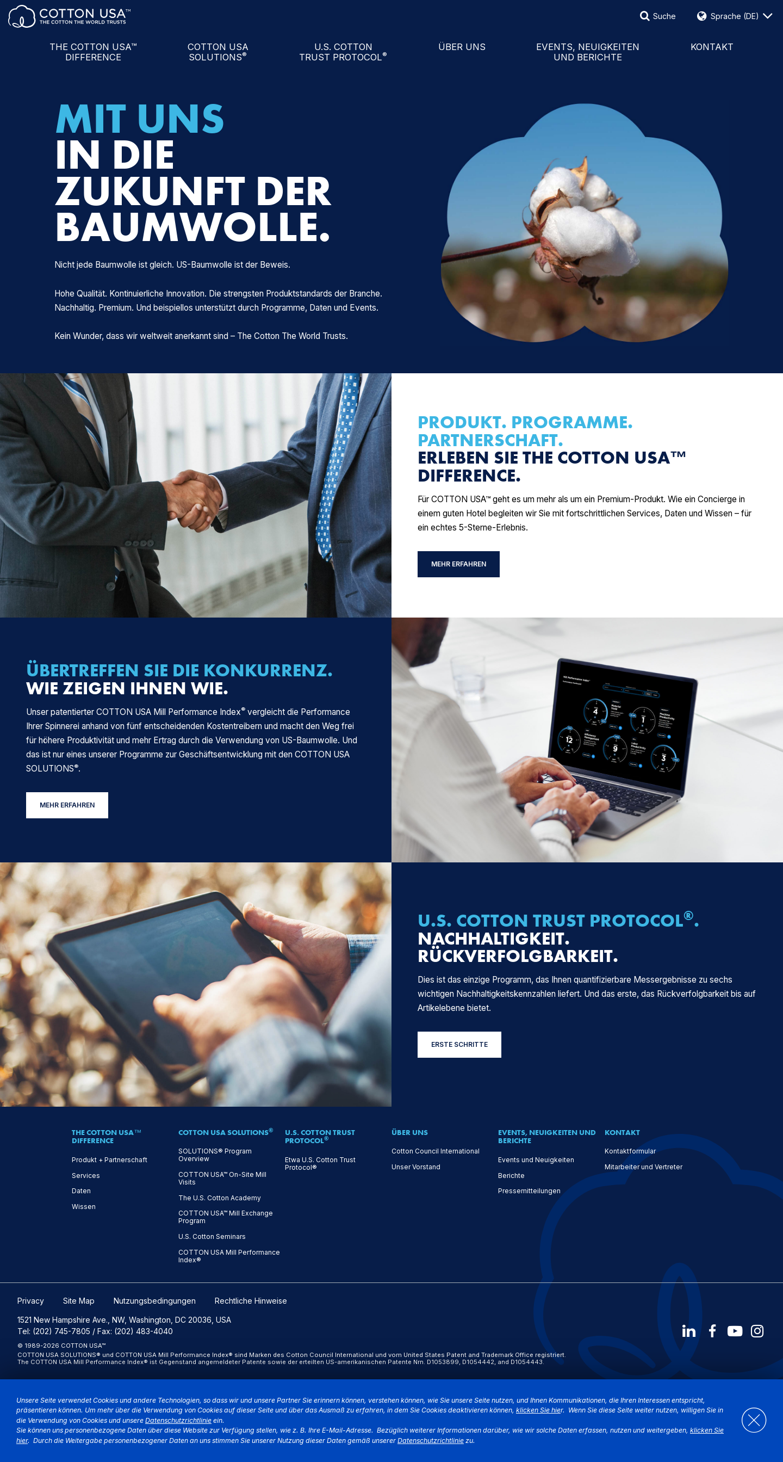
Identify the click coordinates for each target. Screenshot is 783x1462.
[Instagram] (758, 1331)
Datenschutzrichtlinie (178, 1420)
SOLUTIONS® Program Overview (215, 1155)
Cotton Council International (435, 1151)
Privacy (30, 1301)
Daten (81, 1191)
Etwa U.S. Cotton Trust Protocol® (320, 1163)
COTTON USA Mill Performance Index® (229, 1256)
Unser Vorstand (415, 1167)
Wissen (84, 1207)
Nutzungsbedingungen (155, 1301)
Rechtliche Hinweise (251, 1301)
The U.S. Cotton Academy (219, 1198)
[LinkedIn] (687, 1331)
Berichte (511, 1176)
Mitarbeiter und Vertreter (643, 1167)
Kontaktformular (630, 1151)
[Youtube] (734, 1331)
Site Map (79, 1301)
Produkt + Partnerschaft (109, 1160)
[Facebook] (711, 1331)
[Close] (749, 1420)
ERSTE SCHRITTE (459, 1044)
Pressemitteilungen (529, 1191)
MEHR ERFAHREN (458, 564)
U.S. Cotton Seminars (212, 1237)
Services (86, 1176)
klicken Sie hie (538, 1410)
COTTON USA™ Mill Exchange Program (225, 1217)
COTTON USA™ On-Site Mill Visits (222, 1178)
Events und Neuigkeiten (536, 1160)
